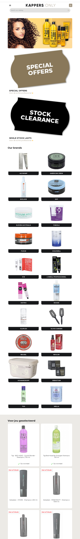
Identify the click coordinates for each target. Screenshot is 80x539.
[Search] (40, 10)
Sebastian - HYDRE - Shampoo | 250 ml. (23, 500)
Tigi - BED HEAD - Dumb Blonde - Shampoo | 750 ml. (23, 456)
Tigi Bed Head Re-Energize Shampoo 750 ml (56, 456)
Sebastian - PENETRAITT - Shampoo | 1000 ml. (56, 500)
